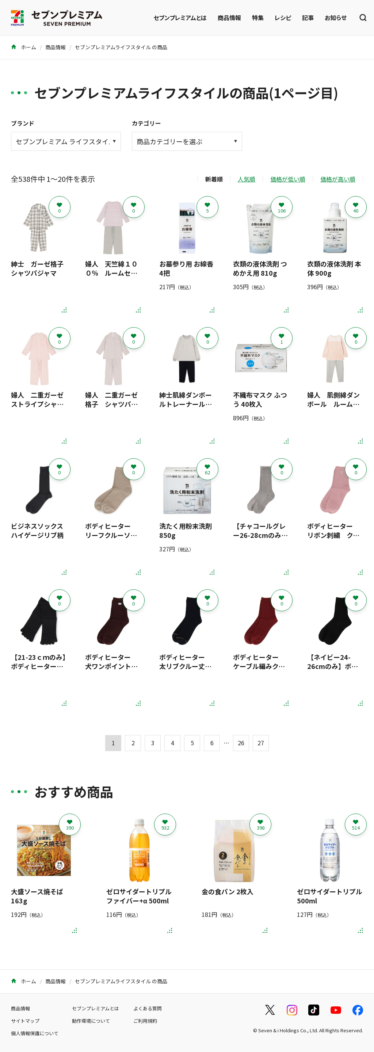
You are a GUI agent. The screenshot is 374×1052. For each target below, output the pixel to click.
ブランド (22, 123)
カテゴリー (146, 123)
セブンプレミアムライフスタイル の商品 (121, 47)
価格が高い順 (337, 179)
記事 (308, 17)
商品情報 (229, 17)
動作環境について (91, 1020)
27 (260, 742)
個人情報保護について (34, 1033)
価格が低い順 (287, 179)
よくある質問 (147, 1008)
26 (241, 742)
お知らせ (336, 17)
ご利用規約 (145, 1020)
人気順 (246, 179)
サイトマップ (25, 1020)
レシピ (283, 17)
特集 (258, 17)
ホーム (23, 47)
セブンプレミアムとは (180, 17)
